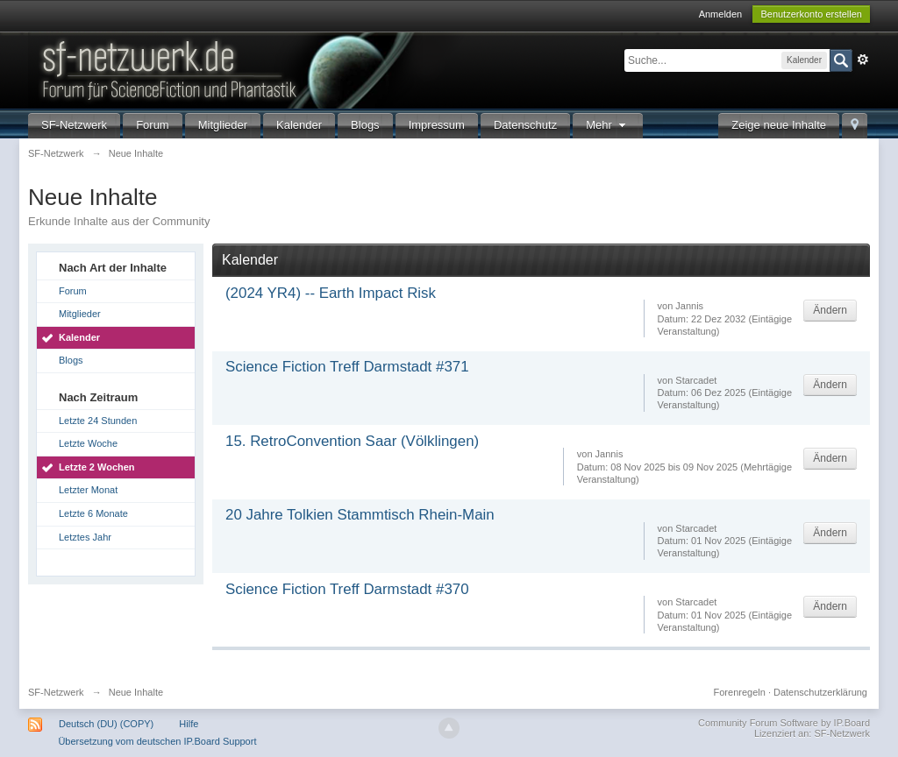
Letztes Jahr (85, 537)
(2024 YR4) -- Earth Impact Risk (330, 293)
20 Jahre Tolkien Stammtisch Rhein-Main (360, 514)
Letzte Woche (88, 443)
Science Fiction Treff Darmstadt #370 (347, 589)
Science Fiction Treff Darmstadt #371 (347, 366)
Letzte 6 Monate (93, 513)
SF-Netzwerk (74, 124)
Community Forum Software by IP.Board (784, 723)
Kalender (299, 124)
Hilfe (188, 723)
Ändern (830, 310)
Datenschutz (525, 124)
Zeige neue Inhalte (778, 124)
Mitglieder (222, 124)
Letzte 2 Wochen (97, 467)
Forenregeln (740, 692)
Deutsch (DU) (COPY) (106, 723)
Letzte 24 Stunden (98, 420)
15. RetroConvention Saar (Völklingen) (352, 441)
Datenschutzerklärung (820, 692)
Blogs (365, 124)
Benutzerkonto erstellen (811, 14)
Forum (152, 124)
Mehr (608, 124)
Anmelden (721, 14)
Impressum (437, 124)
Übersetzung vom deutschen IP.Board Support (157, 741)
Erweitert (863, 60)
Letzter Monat (88, 490)
